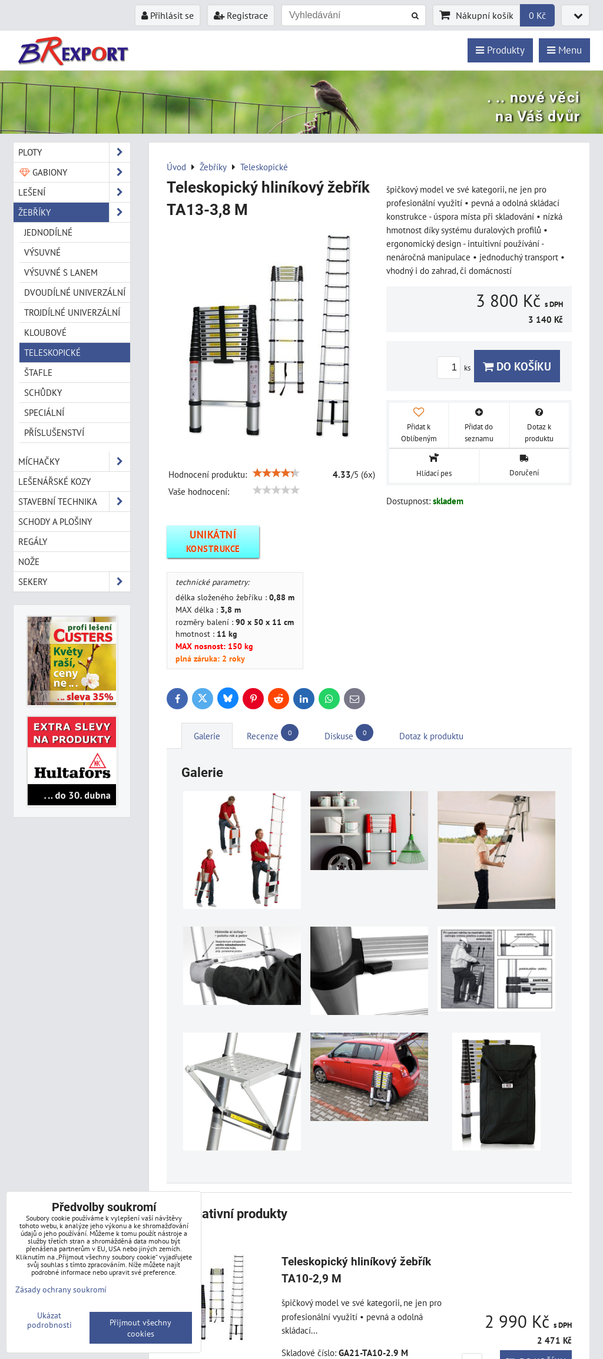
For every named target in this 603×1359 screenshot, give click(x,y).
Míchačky (74, 461)
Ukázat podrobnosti (49, 1320)
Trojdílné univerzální (72, 312)
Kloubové (45, 332)
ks (455, 368)
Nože (28, 561)
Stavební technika (74, 501)
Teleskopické (52, 352)
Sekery (74, 581)
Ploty (74, 152)
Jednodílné (48, 232)
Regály (32, 541)
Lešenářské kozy (54, 481)
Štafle (38, 372)
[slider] (276, 473)
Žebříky (74, 212)
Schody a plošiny (55, 521)
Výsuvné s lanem (61, 272)
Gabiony (74, 172)
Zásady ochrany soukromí (61, 1289)
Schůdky (43, 392)
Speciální (44, 412)
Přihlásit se (167, 15)
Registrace (241, 15)
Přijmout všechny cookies (140, 1328)
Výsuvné (42, 252)
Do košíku (517, 366)
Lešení (74, 192)
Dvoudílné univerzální (74, 292)
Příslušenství (54, 432)
